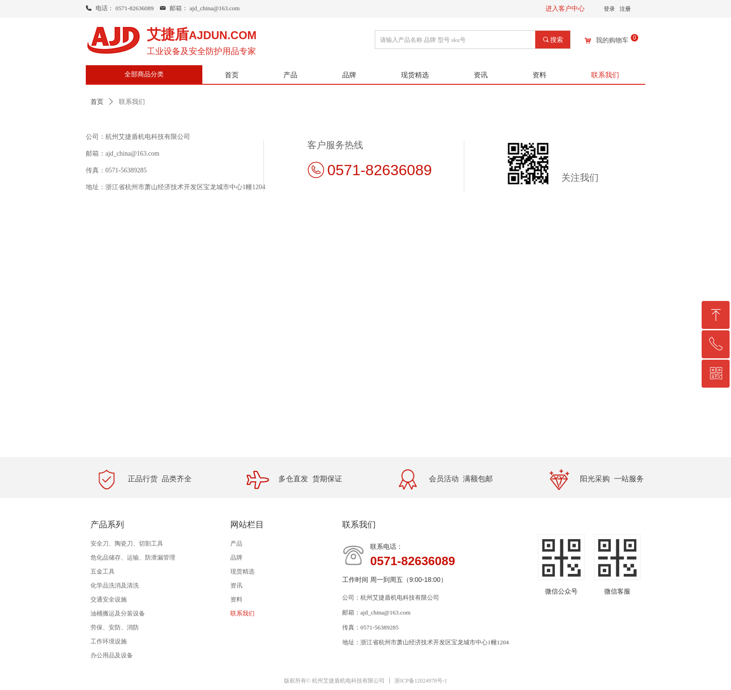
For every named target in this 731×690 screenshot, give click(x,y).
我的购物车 (612, 40)
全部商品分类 (144, 74)
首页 (96, 101)
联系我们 (132, 101)
